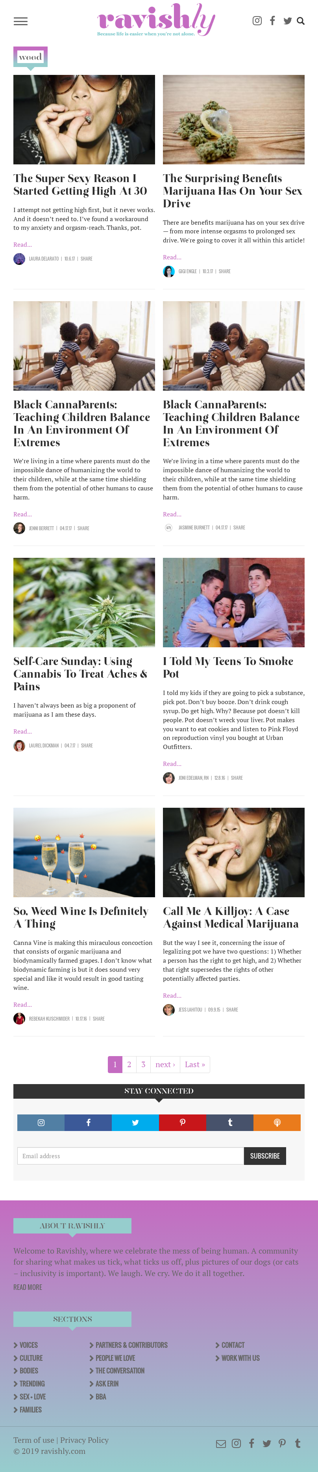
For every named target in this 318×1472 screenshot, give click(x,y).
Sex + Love (33, 1396)
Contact (233, 1345)
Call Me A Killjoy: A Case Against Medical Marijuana (231, 917)
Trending (32, 1383)
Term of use (33, 1440)
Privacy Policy (84, 1440)
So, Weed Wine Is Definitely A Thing (81, 917)
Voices (29, 1345)
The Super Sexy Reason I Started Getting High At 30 (80, 184)
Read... (22, 244)
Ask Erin (107, 1383)
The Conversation (120, 1370)
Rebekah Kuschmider (49, 1018)
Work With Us (241, 1358)
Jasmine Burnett (194, 527)
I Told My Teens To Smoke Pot (228, 667)
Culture (31, 1358)
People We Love (115, 1358)
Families (31, 1409)
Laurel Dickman (44, 745)
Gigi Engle (188, 271)
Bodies (29, 1370)
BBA (101, 1396)
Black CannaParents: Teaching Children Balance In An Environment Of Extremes (81, 423)
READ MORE (27, 1287)
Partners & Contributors (132, 1345)
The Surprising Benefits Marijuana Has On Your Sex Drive (233, 191)
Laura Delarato (44, 258)
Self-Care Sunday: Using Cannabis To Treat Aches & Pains (80, 673)
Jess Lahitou (190, 1009)
